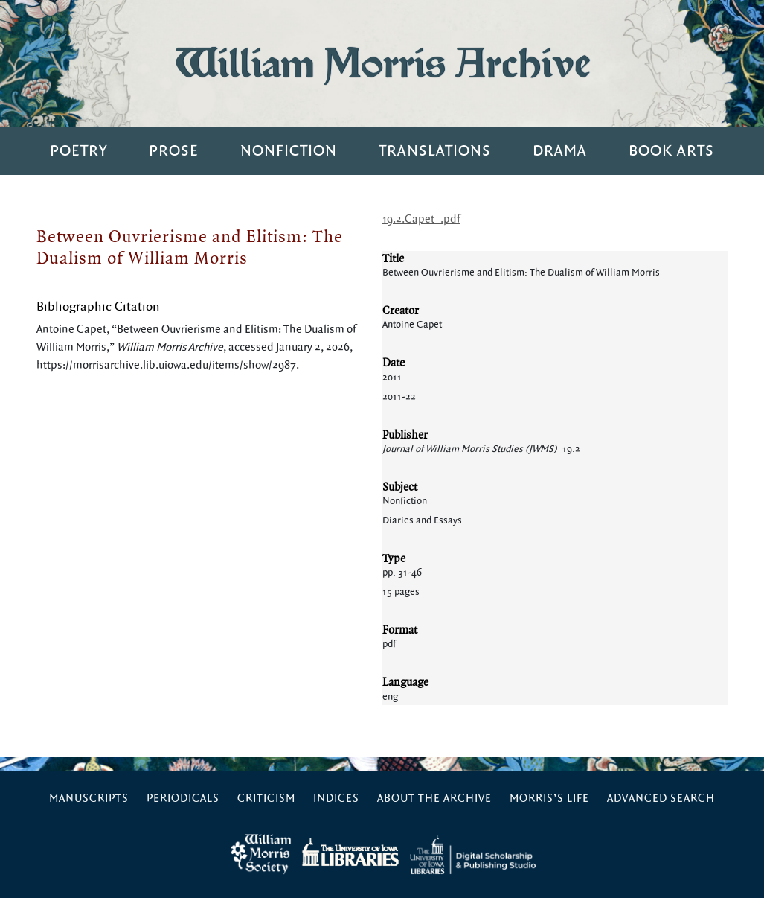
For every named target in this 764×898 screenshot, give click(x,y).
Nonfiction (288, 151)
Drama (560, 151)
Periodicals (183, 799)
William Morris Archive (382, 63)
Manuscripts (89, 799)
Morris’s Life (549, 799)
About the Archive (434, 799)
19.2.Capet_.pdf (421, 219)
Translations (435, 151)
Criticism (266, 799)
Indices (336, 799)
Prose (174, 151)
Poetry (78, 151)
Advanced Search (661, 799)
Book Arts (671, 151)
